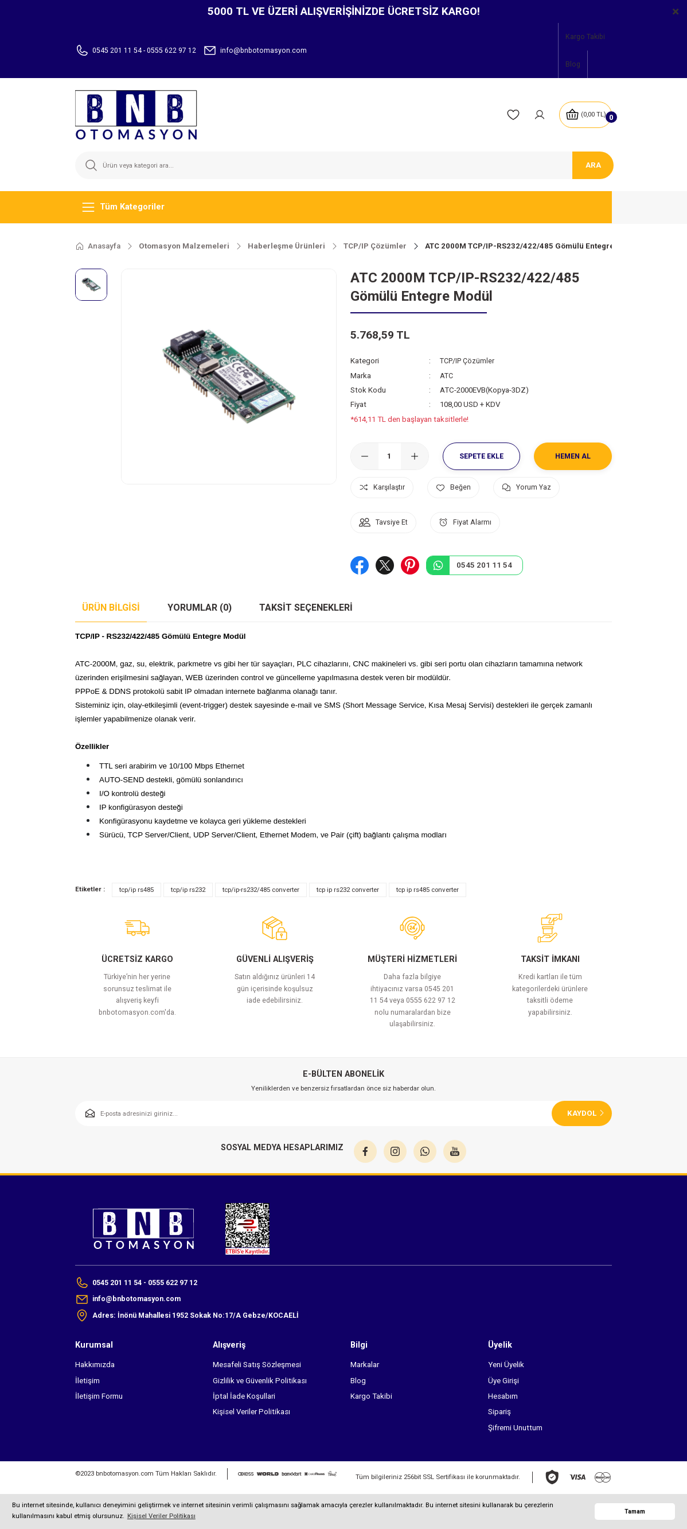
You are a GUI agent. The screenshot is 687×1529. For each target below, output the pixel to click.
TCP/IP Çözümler (469, 360)
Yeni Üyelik (506, 1367)
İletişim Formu (99, 1398)
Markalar (364, 1367)
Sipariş (499, 1414)
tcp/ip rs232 (188, 890)
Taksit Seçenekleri (306, 607)
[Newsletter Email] (343, 1113)
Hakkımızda (95, 1367)
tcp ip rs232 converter (348, 890)
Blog (358, 1383)
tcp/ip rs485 (136, 890)
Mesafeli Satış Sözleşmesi (257, 1367)
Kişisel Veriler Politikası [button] (161, 1516)
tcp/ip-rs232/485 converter (261, 890)
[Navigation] (343, 207)
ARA (593, 165)
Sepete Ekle (482, 456)
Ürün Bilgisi (111, 607)
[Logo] (143, 114)
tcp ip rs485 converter (427, 890)
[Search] (343, 165)
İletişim (87, 1383)
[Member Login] (536, 115)
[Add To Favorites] (462, 487)
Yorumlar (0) (199, 607)
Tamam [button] (634, 1511)
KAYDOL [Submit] (586, 1112)
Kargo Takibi (371, 1398)
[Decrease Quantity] (364, 456)
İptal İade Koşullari (244, 1398)
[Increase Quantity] (414, 456)
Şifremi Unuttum (515, 1429)
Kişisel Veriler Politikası (251, 1414)
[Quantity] (389, 456)
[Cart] (584, 115)
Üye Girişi (503, 1383)
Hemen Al (573, 456)
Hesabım (503, 1398)
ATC (447, 375)
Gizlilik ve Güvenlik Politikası (260, 1383)
